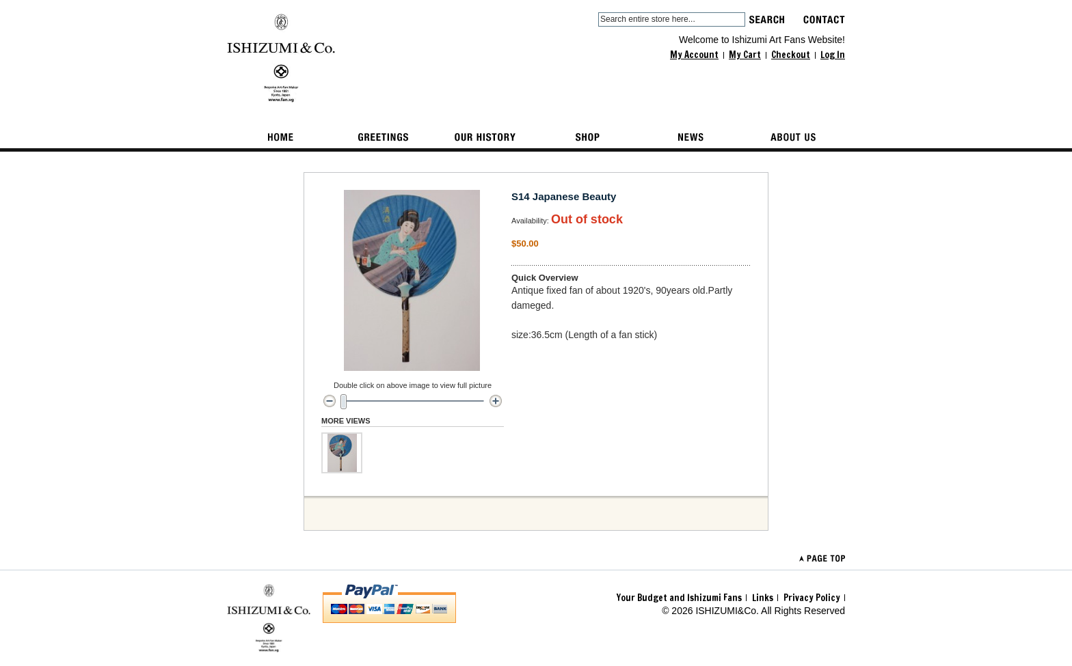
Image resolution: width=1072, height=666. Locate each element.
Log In (832, 54)
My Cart (745, 54)
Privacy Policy (811, 598)
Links (762, 598)
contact (824, 19)
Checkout (790, 54)
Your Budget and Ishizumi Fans (679, 598)
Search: (590, 19)
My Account (694, 54)
